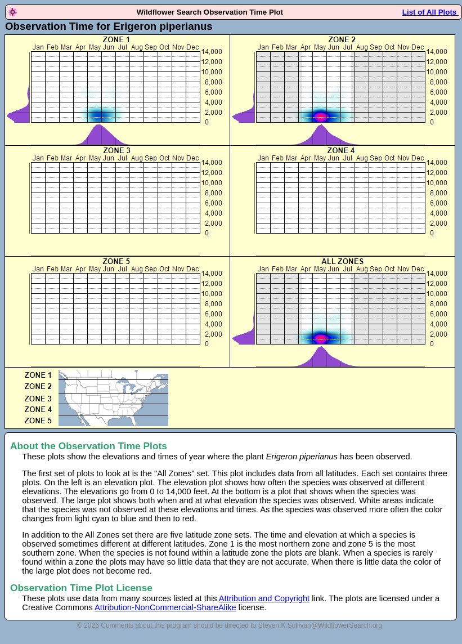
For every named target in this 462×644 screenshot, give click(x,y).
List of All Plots (430, 12)
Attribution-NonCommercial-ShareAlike (165, 607)
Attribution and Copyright (264, 598)
